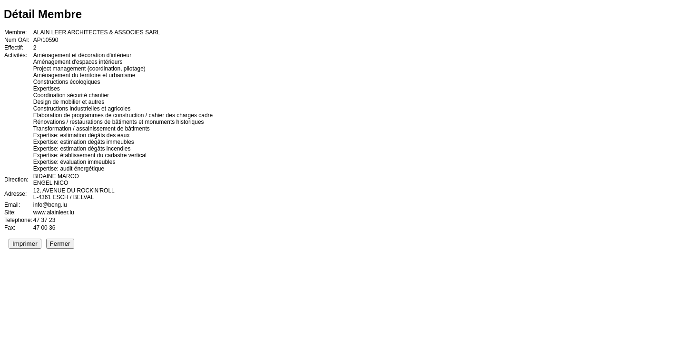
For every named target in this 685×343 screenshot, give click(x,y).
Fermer (60, 243)
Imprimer (25, 243)
